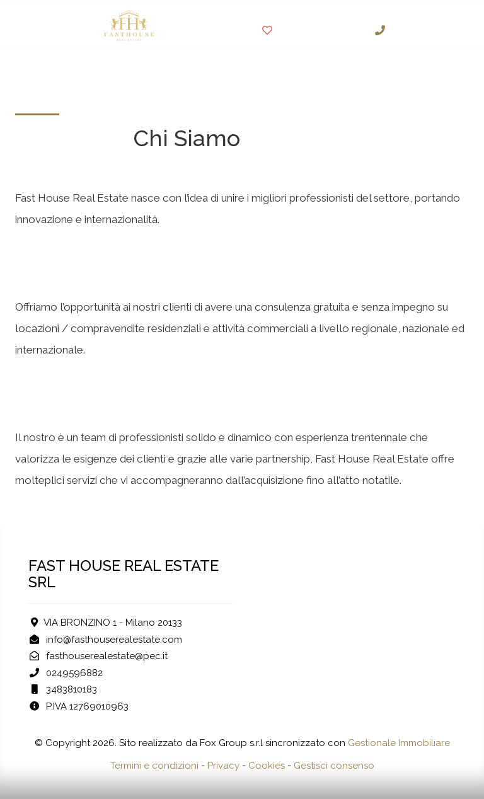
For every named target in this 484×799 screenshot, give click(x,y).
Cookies (266, 765)
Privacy (223, 765)
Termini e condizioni (154, 765)
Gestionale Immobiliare (399, 743)
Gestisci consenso (334, 765)
